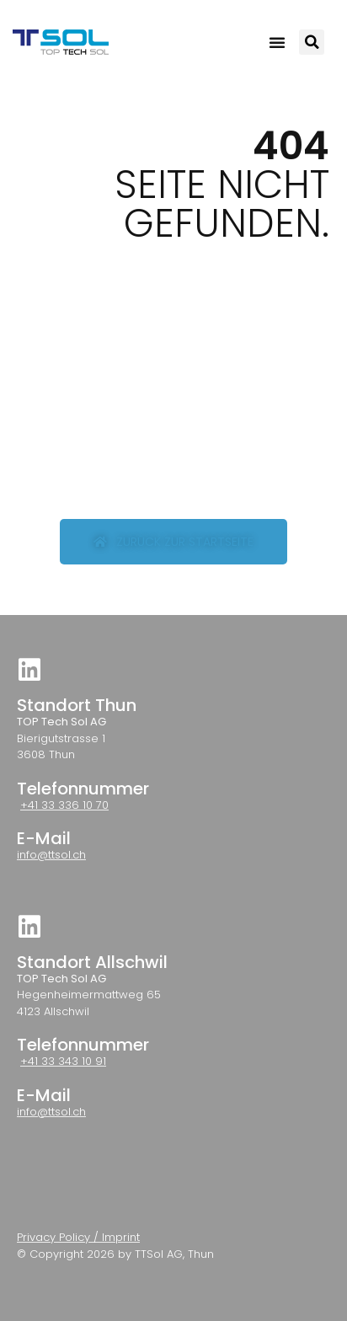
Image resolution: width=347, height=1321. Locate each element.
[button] (277, 42)
